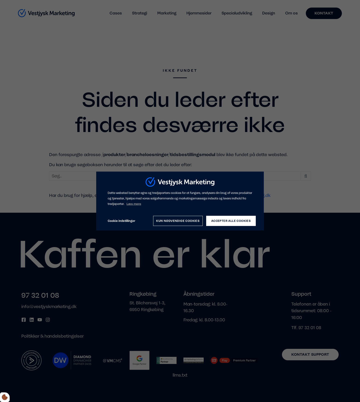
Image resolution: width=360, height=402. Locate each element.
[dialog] (180, 201)
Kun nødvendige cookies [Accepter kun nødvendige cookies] (178, 221)
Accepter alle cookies (231, 221)
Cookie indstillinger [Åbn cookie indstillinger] (121, 221)
